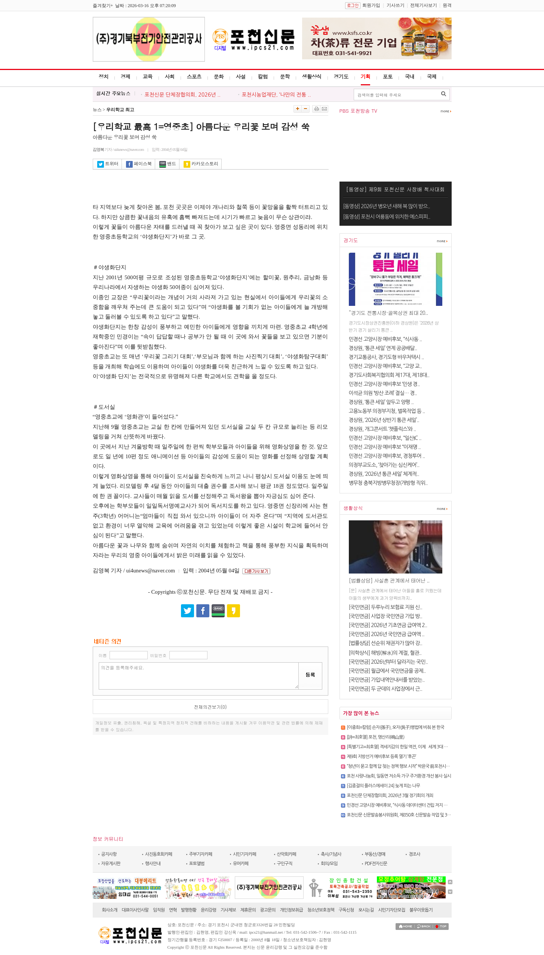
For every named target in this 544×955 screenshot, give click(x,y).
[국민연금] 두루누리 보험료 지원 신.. (385, 607)
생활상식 (312, 76)
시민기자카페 (244, 854)
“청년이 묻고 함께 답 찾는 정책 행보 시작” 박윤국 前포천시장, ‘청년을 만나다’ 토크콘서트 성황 (426, 766)
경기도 (341, 76)
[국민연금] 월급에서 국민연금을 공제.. (387, 670)
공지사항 (109, 854)
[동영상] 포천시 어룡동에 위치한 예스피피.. (386, 216)
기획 (366, 76)
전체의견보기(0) (210, 706)
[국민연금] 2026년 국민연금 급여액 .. (386, 634)
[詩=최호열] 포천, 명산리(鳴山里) (376, 737)
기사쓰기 (396, 5)
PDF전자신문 (376, 863)
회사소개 (109, 910)
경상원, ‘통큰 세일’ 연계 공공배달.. (383, 348)
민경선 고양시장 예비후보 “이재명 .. (385, 447)
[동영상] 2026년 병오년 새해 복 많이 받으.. (386, 206)
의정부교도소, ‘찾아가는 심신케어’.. (384, 465)
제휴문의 (248, 910)
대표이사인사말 (135, 910)
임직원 (159, 910)
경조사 (414, 854)
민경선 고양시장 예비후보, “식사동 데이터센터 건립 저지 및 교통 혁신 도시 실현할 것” (419, 805)
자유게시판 (110, 863)
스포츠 (194, 76)
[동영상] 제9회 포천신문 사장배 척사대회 (395, 189)
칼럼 (263, 76)
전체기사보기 (423, 5)
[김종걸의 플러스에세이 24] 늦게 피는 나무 (383, 786)
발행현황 (188, 910)
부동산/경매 (375, 854)
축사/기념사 (331, 854)
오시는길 (366, 910)
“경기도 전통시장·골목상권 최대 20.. (388, 312)
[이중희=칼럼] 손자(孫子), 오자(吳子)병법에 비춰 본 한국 (395, 727)
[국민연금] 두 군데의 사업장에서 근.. (385, 688)
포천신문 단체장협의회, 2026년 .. (183, 94)
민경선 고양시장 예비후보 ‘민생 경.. (384, 384)
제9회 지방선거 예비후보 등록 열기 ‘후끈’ (381, 756)
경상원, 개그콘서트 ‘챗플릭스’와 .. (382, 429)
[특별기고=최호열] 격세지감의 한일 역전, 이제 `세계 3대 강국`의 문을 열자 (410, 747)
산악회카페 (286, 854)
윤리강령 (208, 910)
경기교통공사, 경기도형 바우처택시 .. (386, 357)
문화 (219, 76)
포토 (388, 76)
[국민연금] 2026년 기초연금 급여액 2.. (388, 625)
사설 (241, 76)
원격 (447, 5)
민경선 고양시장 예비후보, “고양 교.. (385, 366)
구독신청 (346, 910)
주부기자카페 (200, 854)
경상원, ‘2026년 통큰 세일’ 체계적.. (384, 474)
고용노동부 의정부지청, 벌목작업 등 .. (387, 411)
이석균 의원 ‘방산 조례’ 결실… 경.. (383, 393)
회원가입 (371, 5)
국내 (410, 76)
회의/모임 (329, 863)
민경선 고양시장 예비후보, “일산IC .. (385, 438)
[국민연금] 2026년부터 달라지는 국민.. (388, 661)
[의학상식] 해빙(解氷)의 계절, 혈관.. (385, 653)
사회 (170, 76)
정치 (103, 76)
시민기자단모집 (391, 910)
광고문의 (268, 910)
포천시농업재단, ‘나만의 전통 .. (276, 94)
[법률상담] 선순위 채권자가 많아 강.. (385, 643)
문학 (285, 76)
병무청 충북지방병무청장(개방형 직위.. (388, 483)
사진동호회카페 (158, 854)
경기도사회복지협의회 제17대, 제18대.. (389, 375)
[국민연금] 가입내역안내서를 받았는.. (387, 679)
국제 (432, 76)
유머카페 (240, 863)
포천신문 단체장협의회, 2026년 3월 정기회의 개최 (390, 795)
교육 (148, 76)
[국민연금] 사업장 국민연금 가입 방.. (385, 616)
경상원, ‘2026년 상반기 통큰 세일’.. (384, 420)
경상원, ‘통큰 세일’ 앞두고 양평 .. (381, 402)
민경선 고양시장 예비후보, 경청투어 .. (387, 456)
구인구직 (284, 863)
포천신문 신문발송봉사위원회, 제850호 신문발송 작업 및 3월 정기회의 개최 (411, 815)
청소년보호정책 (320, 910)
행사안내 (152, 863)
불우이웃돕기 (421, 910)
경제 (125, 76)
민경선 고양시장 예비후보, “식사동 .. (385, 339)
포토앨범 (197, 863)
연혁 (173, 910)
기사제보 (228, 910)
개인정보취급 (291, 910)
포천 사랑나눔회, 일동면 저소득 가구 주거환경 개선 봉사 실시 (399, 776)
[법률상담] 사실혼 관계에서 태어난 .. (389, 580)
